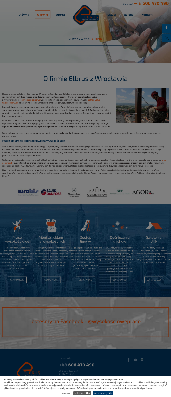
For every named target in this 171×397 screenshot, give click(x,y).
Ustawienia (65, 393)
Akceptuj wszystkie (103, 393)
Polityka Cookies (82, 393)
